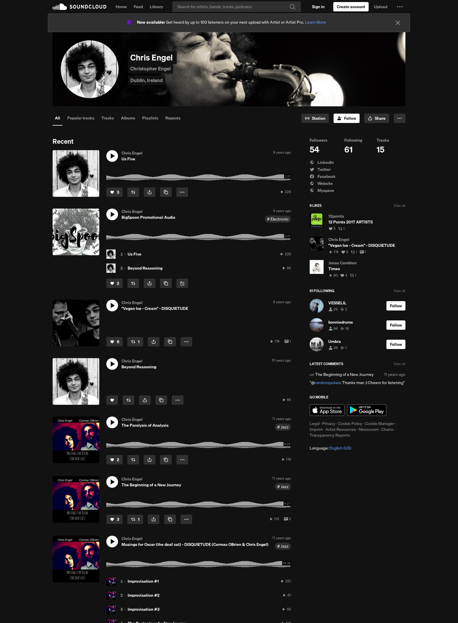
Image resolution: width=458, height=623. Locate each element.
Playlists (150, 118)
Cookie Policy (350, 423)
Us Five (134, 254)
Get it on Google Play (366, 410)
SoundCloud (79, 7)
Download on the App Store (327, 410)
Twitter (320, 169)
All (57, 118)
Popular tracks (80, 118)
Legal (315, 423)
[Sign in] (318, 6)
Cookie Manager (379, 423)
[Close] (398, 23)
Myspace (322, 190)
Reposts (173, 118)
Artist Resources (340, 429)
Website (321, 183)
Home (121, 7)
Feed (138, 7)
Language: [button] (330, 448)
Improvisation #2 (143, 595)
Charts (387, 429)
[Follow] (347, 118)
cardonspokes (327, 382)
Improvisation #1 (143, 581)
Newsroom (369, 429)
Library (156, 7)
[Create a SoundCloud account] (351, 6)
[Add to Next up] (182, 283)
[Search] (236, 6)
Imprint (316, 429)
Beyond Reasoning (145, 268)
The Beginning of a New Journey (344, 374)
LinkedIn (322, 162)
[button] (399, 6)
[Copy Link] (166, 192)
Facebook (323, 176)
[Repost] (133, 192)
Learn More (315, 22)
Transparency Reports (330, 435)
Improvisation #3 (143, 609)
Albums (128, 118)
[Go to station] (315, 118)
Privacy (328, 423)
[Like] (114, 192)
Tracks (107, 118)
